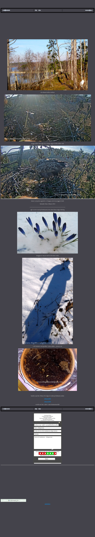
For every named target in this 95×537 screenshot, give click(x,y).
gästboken (47, 504)
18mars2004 (47, 398)
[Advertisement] (47, 26)
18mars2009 (47, 401)
